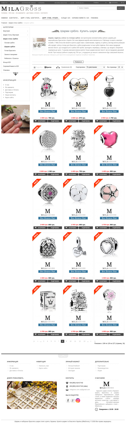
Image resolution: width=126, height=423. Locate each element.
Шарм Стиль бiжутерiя (31, 18)
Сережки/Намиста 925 (80, 18)
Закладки (71, 371)
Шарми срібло (9, 47)
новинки (4, 18)
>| (94, 341)
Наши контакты (10, 95)
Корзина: (118, 2)
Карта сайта (9, 97)
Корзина (41, 3)
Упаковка (94, 18)
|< (34, 341)
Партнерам (9, 92)
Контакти (44, 13)
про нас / (12, 13)
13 (84, 341)
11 (75, 341)
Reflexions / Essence (11, 58)
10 (70, 341)
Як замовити (9, 87)
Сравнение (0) (66, 67)
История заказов (74, 368)
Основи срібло (9, 43)
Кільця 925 (65, 18)
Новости (4, 3)
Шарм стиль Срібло (50, 18)
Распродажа (14, 3)
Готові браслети (9, 50)
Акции (100, 371)
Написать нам (44, 366)
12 (80, 341)
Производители (103, 368)
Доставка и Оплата (12, 90)
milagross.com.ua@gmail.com (80, 390)
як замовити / (21, 13)
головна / (4, 13)
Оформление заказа (28, 3)
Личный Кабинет (74, 366)
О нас (7, 85)
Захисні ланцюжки (10, 54)
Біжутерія (14, 18)
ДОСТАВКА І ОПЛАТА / (33, 13)
